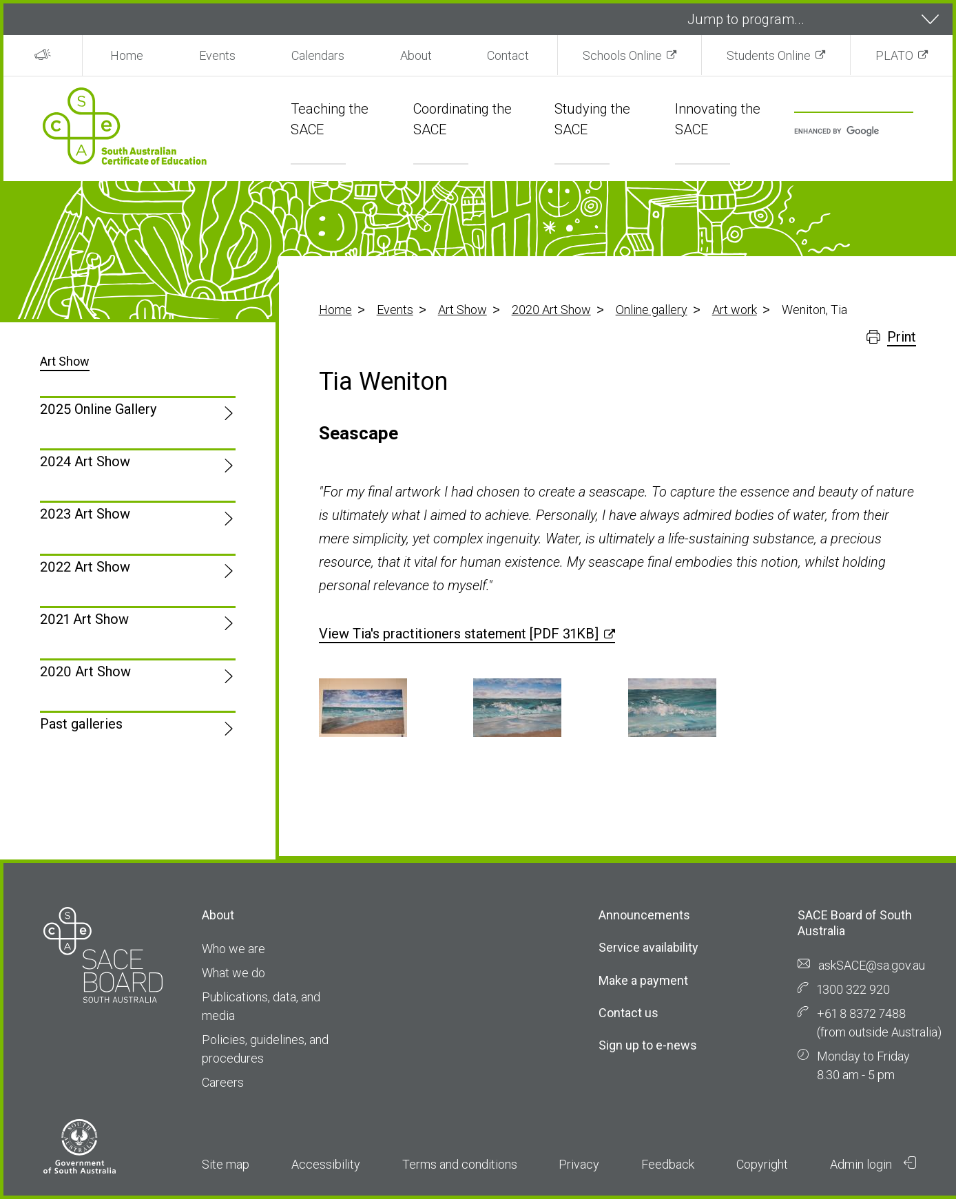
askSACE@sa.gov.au (871, 965)
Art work (734, 309)
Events (217, 55)
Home (126, 55)
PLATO (894, 55)
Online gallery (651, 309)
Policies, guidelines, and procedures (265, 1048)
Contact (508, 55)
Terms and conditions (459, 1164)
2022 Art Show (85, 567)
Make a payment (643, 980)
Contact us (628, 1012)
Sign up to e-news (648, 1045)
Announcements (644, 915)
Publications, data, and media (261, 1006)
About (416, 55)
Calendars (317, 55)
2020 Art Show (551, 309)
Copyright (762, 1164)
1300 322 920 (853, 989)
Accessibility (325, 1164)
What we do (233, 973)
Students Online (769, 55)
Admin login (873, 1163)
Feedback (667, 1164)
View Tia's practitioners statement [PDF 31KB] (459, 633)
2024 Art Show (85, 461)
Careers (223, 1082)
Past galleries (81, 724)
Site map (225, 1164)
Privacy (579, 1164)
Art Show (462, 309)
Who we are (233, 948)
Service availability (648, 947)
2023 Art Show (85, 513)
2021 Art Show (84, 619)
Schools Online (622, 55)
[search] (846, 132)
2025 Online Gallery (98, 409)
